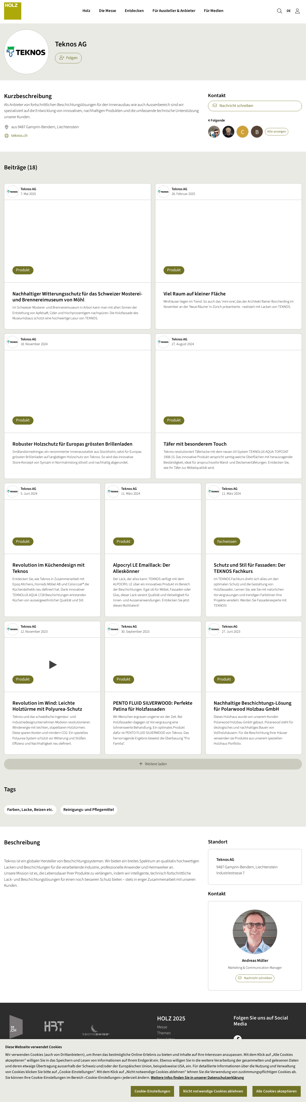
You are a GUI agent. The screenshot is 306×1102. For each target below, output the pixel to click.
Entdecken (134, 11)
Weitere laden (153, 764)
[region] (153, 1070)
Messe (162, 1027)
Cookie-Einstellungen (152, 1091)
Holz (86, 11)
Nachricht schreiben (232, 106)
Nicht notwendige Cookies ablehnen (213, 1091)
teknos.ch (15, 136)
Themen (164, 1033)
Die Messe (107, 11)
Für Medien (214, 11)
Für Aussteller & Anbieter (174, 11)
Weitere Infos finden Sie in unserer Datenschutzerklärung (197, 1077)
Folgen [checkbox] (68, 58)
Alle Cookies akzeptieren (276, 1091)
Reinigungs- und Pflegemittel (88, 810)
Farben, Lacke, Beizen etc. (30, 810)
